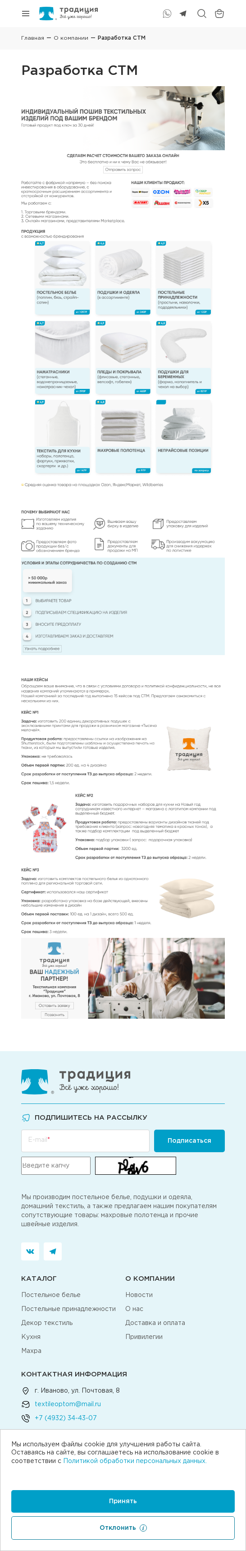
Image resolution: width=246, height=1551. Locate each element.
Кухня (31, 1337)
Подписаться (189, 1141)
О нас (134, 1309)
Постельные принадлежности (68, 1309)
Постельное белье (51, 1295)
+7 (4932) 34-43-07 (66, 1418)
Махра (31, 1351)
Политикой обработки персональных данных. (135, 1461)
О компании (71, 38)
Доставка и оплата (155, 1323)
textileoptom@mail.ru (68, 1404)
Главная (32, 38)
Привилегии (144, 1337)
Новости (139, 1295)
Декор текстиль (47, 1323)
